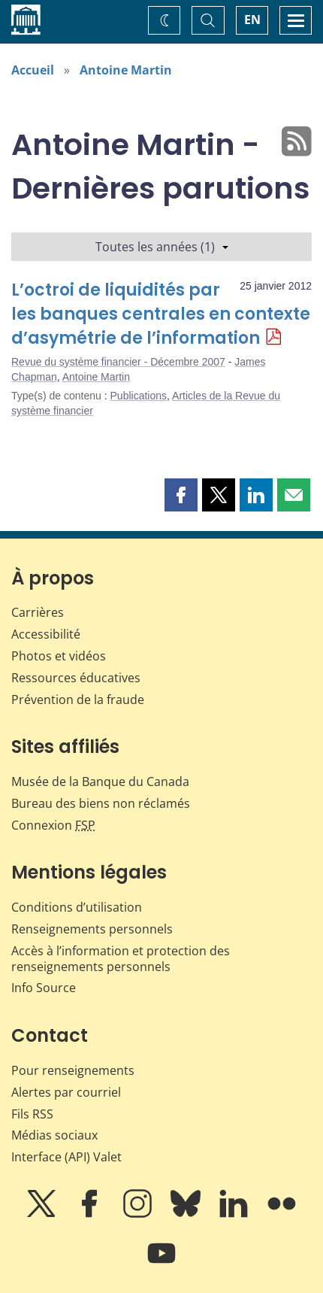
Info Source (43, 987)
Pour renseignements (72, 1070)
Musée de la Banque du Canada (100, 781)
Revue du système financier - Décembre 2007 (118, 362)
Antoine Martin (126, 70)
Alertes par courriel (66, 1092)
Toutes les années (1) (161, 246)
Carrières (37, 612)
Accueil (32, 70)
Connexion (53, 825)
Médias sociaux (54, 1135)
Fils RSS (32, 1114)
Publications (139, 396)
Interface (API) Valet (66, 1157)
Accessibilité (45, 634)
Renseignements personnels (92, 929)
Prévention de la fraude (77, 699)
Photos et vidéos (58, 656)
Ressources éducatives (75, 677)
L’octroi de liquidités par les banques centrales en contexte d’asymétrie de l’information (160, 314)
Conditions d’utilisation (76, 907)
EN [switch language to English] (252, 19)
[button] (181, 494)
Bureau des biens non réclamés (100, 803)
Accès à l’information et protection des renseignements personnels (120, 958)
